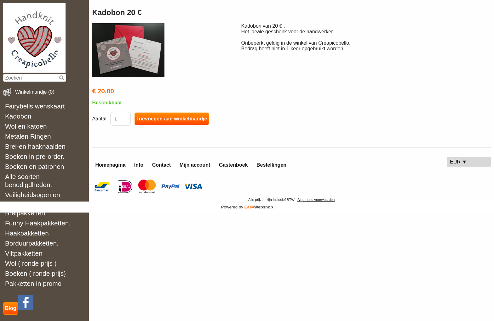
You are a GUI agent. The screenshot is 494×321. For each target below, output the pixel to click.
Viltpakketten (24, 253)
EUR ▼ (458, 161)
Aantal (99, 118)
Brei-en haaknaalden (35, 146)
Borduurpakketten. (32, 243)
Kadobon (18, 116)
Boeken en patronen (34, 166)
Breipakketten (25, 213)
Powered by (247, 207)
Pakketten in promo (33, 283)
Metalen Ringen (28, 136)
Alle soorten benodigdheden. (28, 180)
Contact (161, 165)
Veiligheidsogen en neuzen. (32, 199)
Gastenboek (233, 165)
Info (138, 165)
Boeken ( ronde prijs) (35, 273)
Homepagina (110, 165)
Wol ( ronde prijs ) (31, 263)
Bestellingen (271, 165)
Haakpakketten (27, 233)
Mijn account (195, 165)
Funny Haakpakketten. (38, 223)
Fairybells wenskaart (35, 106)
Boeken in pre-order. (34, 156)
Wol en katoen (26, 126)
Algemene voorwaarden (316, 200)
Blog (10, 308)
